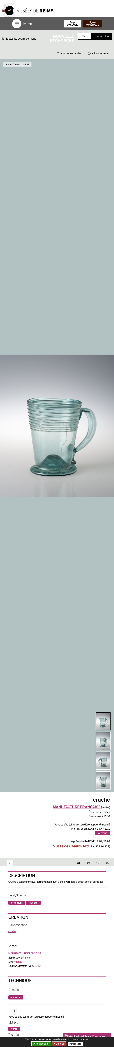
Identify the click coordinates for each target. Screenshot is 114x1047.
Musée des (71, 846)
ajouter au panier (69, 53)
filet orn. (33, 903)
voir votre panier (98, 53)
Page (72, 24)
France (26, 958)
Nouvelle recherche (62, 39)
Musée (92, 24)
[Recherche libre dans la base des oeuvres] (85, 36)
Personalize (75, 1044)
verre (14, 1029)
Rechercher (102, 36)
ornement (16, 903)
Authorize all (41, 1043)
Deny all (59, 1043)
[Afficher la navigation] (16, 23)
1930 (37, 966)
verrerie (102, 833)
